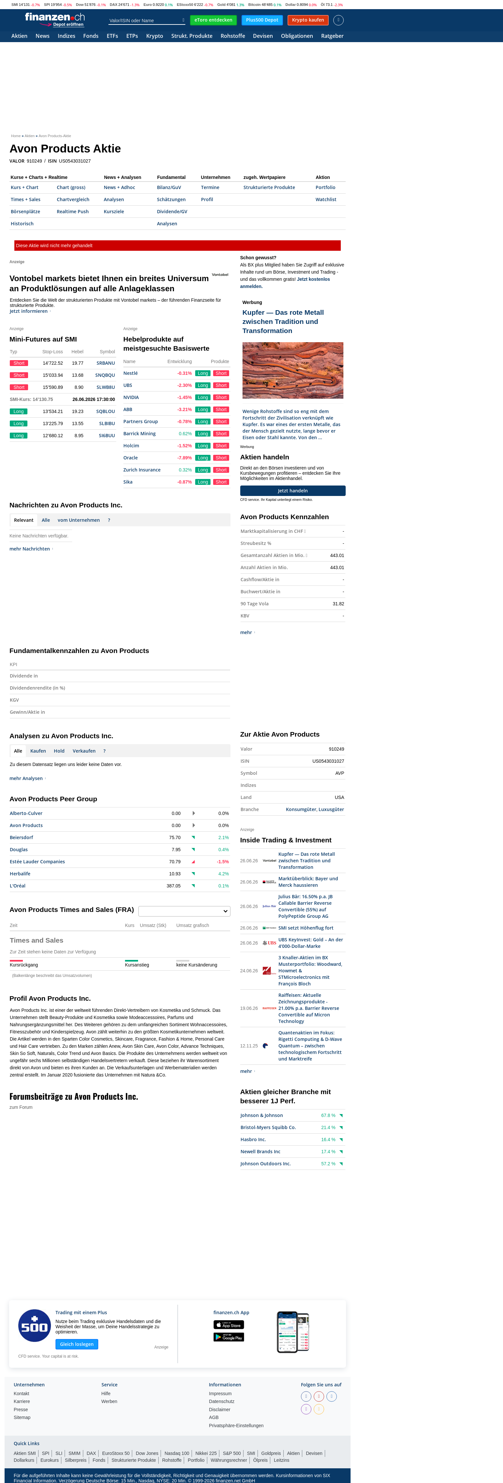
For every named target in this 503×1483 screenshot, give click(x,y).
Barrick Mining (139, 433)
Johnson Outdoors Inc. (266, 1163)
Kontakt (21, 1393)
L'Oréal (17, 886)
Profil (207, 199)
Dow (80, 5)
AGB (214, 1417)
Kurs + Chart (25, 187)
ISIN (52, 161)
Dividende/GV (172, 211)
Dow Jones (147, 1453)
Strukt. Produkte (191, 36)
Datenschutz (221, 1401)
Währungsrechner (229, 1460)
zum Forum (21, 1107)
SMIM (75, 1453)
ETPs (132, 36)
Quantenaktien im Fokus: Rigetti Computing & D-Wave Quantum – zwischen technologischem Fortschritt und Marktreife (310, 1045)
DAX (114, 5)
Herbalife (20, 873)
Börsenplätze (25, 211)
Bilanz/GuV (169, 187)
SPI (47, 5)
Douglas (19, 849)
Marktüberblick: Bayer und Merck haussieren (308, 881)
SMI (14, 5)
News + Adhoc (119, 187)
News (43, 36)
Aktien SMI (25, 1453)
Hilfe (106, 1393)
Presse (21, 1409)
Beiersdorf (21, 837)
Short (221, 373)
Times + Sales (25, 199)
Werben (110, 1401)
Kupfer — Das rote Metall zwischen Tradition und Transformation (306, 860)
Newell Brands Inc (260, 1151)
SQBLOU (105, 411)
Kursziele (114, 211)
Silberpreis (75, 1460)
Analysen (114, 199)
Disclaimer (219, 1409)
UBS (127, 385)
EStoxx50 (185, 5)
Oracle (130, 457)
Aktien (19, 36)
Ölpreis (260, 1460)
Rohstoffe (233, 36)
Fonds (91, 36)
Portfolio (326, 187)
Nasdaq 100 (177, 1453)
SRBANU (106, 363)
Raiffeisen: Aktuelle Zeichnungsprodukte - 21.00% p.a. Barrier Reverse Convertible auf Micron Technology (308, 1008)
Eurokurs (49, 1460)
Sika (128, 482)
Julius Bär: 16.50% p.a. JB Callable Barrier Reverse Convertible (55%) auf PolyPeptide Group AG (305, 906)
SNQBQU (105, 375)
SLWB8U (106, 387)
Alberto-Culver (26, 813)
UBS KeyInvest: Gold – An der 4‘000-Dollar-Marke (310, 942)
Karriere (22, 1401)
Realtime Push (73, 211)
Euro (148, 5)
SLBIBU (107, 423)
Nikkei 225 (206, 1453)
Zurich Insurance (142, 470)
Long (203, 373)
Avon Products (26, 825)
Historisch (22, 223)
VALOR (16, 161)
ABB (127, 409)
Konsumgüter (301, 809)
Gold (221, 5)
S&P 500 (232, 1453)
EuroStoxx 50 (116, 1453)
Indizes (66, 36)
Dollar (291, 5)
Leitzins (281, 1460)
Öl (323, 5)
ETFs (112, 36)
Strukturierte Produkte (269, 187)
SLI (58, 1453)
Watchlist (326, 199)
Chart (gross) (71, 187)
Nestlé (130, 373)
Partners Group (140, 421)
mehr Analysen (27, 778)
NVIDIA (131, 397)
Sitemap (22, 1417)
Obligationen (297, 36)
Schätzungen (171, 199)
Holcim (131, 445)
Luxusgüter (331, 809)
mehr (247, 632)
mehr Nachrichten (31, 549)
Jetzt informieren (30, 311)
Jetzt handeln (293, 490)
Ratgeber (332, 36)
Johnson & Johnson (262, 1115)
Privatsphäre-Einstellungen (236, 1425)
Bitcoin (254, 5)
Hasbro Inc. (253, 1139)
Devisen (263, 36)
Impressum (220, 1393)
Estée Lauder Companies (37, 861)
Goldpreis (271, 1453)
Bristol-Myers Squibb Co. (268, 1127)
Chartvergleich (73, 199)
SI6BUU (107, 435)
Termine (210, 187)
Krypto (154, 36)
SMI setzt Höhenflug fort (306, 928)
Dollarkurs (24, 1460)
